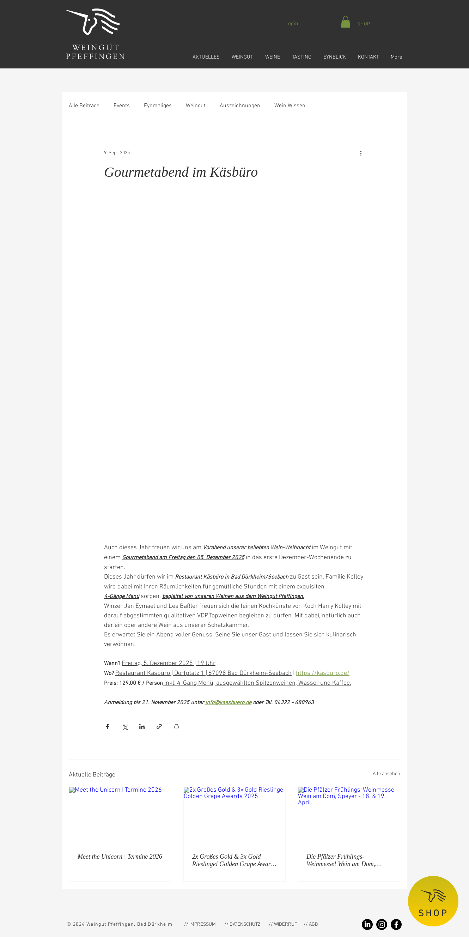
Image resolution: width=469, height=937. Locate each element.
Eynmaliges (158, 105)
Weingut (196, 105)
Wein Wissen (289, 105)
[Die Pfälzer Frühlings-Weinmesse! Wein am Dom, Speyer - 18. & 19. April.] (349, 815)
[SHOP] (363, 24)
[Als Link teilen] (159, 726)
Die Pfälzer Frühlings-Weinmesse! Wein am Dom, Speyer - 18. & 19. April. (340, 860)
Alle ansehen (386, 774)
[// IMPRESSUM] (200, 925)
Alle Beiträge (84, 105)
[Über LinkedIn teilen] (142, 726)
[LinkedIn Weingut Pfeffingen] (367, 924)
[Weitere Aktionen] (361, 153)
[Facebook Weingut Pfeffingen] (396, 924)
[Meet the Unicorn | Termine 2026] (120, 815)
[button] (205, 54)
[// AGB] (323, 925)
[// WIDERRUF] (283, 925)
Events (122, 105)
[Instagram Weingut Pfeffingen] (381, 924)
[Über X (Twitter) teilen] (124, 726)
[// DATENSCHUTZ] (242, 925)
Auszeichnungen (240, 105)
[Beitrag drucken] (176, 726)
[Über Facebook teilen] (107, 726)
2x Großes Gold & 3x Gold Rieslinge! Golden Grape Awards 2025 (234, 860)
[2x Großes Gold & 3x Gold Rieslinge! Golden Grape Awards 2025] (235, 815)
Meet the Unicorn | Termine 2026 (120, 856)
